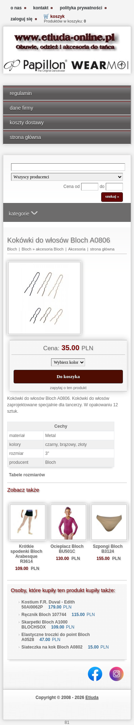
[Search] (68, 167)
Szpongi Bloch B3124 (108, 549)
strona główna (25, 137)
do (102, 186)
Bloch (12, 249)
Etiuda (92, 697)
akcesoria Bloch (50, 249)
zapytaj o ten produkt (68, 388)
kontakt (41, 7)
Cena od (72, 186)
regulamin (21, 93)
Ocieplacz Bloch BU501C (67, 549)
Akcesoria (76, 249)
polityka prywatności (81, 7)
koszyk (57, 16)
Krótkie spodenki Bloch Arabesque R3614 (26, 554)
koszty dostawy (27, 122)
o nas (15, 7)
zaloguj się (21, 18)
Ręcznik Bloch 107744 (43, 614)
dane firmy (21, 108)
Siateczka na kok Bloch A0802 (52, 647)
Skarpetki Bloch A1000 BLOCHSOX (44, 625)
